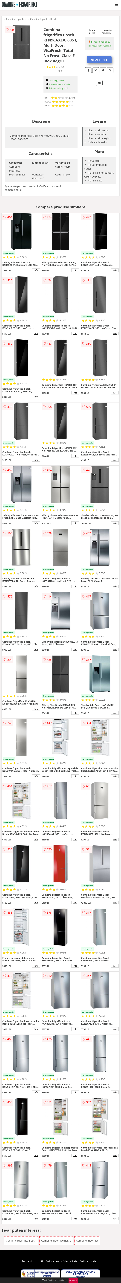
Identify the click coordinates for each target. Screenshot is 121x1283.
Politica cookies (89, 1261)
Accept (73, 1280)
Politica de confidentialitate (62, 1261)
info (36, 270)
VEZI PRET (99, 59)
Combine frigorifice (16, 18)
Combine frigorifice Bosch (43, 18)
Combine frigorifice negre (56, 1240)
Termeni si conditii (32, 1261)
